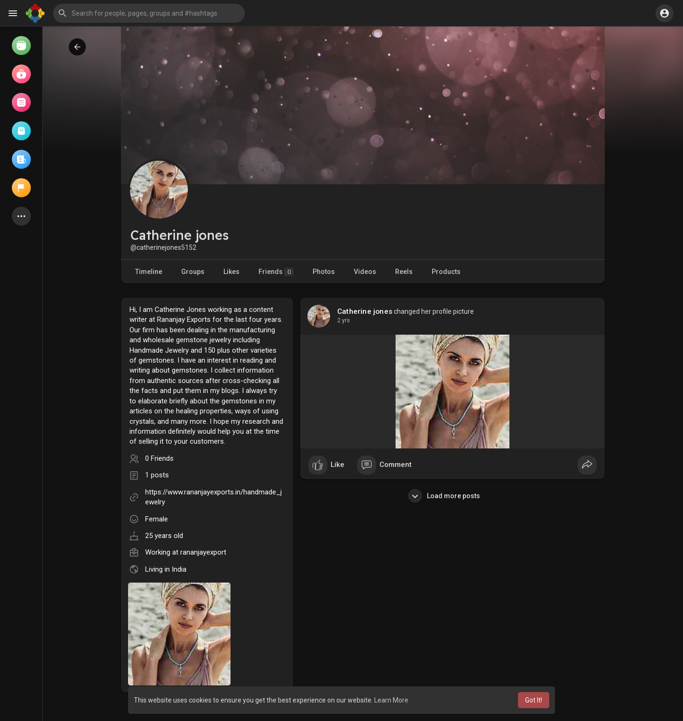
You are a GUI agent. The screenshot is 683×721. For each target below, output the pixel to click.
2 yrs (343, 320)
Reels (404, 271)
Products (446, 271)
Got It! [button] (533, 700)
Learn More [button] (391, 700)
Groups (192, 271)
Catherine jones (364, 311)
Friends (276, 272)
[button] (149, 13)
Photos (324, 271)
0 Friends (159, 458)
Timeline (148, 271)
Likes (231, 271)
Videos (365, 271)
